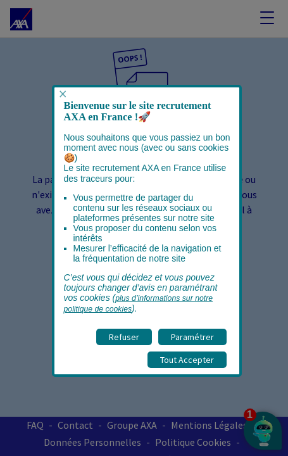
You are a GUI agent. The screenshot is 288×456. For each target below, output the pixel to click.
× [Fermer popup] (62, 94)
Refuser (124, 337)
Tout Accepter (187, 359)
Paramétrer (192, 337)
